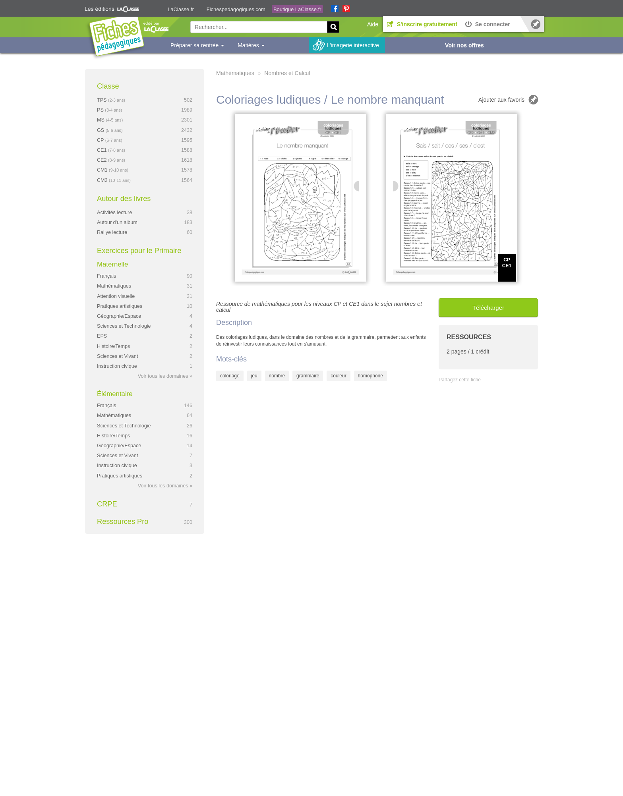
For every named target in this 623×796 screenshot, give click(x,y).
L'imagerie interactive (353, 45)
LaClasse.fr (181, 9)
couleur (338, 376)
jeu (254, 376)
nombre (277, 376)
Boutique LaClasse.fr (297, 9)
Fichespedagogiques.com (236, 9)
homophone (370, 376)
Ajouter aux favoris (501, 100)
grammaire (307, 376)
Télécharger (488, 307)
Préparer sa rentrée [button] (197, 45)
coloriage (230, 376)
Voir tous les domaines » (165, 376)
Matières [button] (251, 45)
